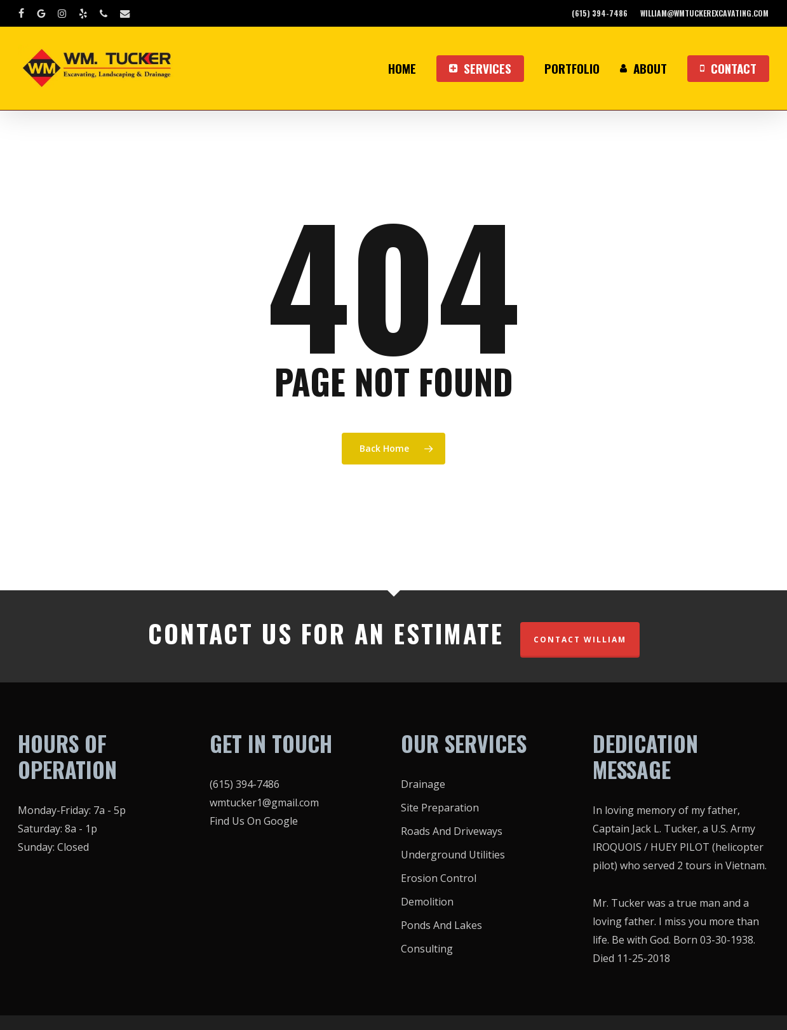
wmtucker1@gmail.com (264, 803)
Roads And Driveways (451, 831)
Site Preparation (440, 808)
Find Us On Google (254, 821)
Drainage (423, 784)
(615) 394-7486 (244, 784)
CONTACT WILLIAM (580, 639)
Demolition (427, 902)
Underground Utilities (453, 855)
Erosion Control (438, 878)
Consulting (427, 949)
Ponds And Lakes (441, 925)
